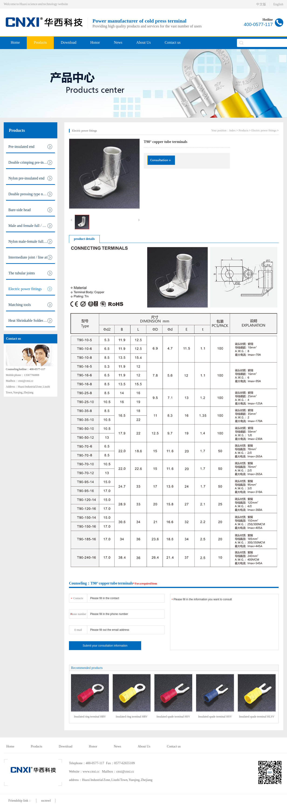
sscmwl (46, 800)
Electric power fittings (30, 289)
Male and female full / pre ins (30, 226)
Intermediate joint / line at (30, 257)
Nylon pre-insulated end (30, 178)
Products (40, 42)
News (118, 42)
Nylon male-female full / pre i (30, 241)
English (278, 4)
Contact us (173, 42)
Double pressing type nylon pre (31, 194)
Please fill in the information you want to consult (224, 622)
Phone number (78, 613)
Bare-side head (30, 210)
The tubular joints (30, 273)
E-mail (78, 629)
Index (232, 130)
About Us (143, 42)
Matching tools (30, 305)
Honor (95, 42)
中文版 (261, 4)
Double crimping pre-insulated (31, 162)
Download (68, 42)
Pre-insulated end (30, 147)
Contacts (76, 597)
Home (15, 42)
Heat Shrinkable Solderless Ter (31, 320)
